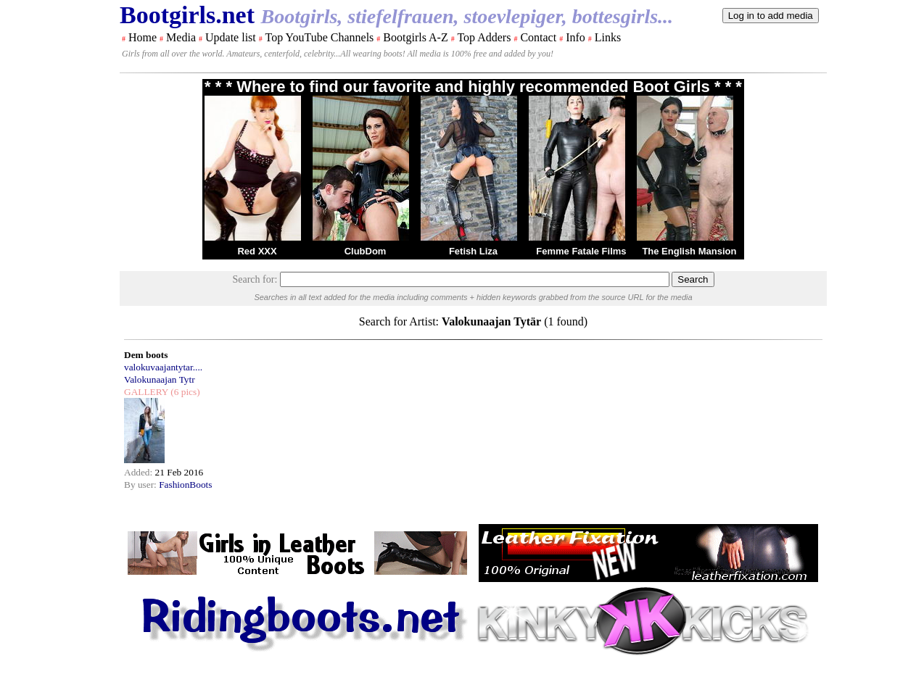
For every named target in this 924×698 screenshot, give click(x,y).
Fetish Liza (473, 251)
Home (142, 37)
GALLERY (146, 391)
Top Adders (484, 37)
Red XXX (256, 251)
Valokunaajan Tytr (159, 379)
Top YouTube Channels (319, 37)
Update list (230, 37)
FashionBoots (185, 484)
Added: (139, 472)
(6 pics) (184, 391)
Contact (538, 37)
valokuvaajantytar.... (163, 367)
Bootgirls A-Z (415, 37)
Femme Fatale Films (581, 251)
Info (575, 37)
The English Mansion (689, 251)
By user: (141, 484)
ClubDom (366, 251)
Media (181, 37)
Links (608, 37)
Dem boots (146, 354)
